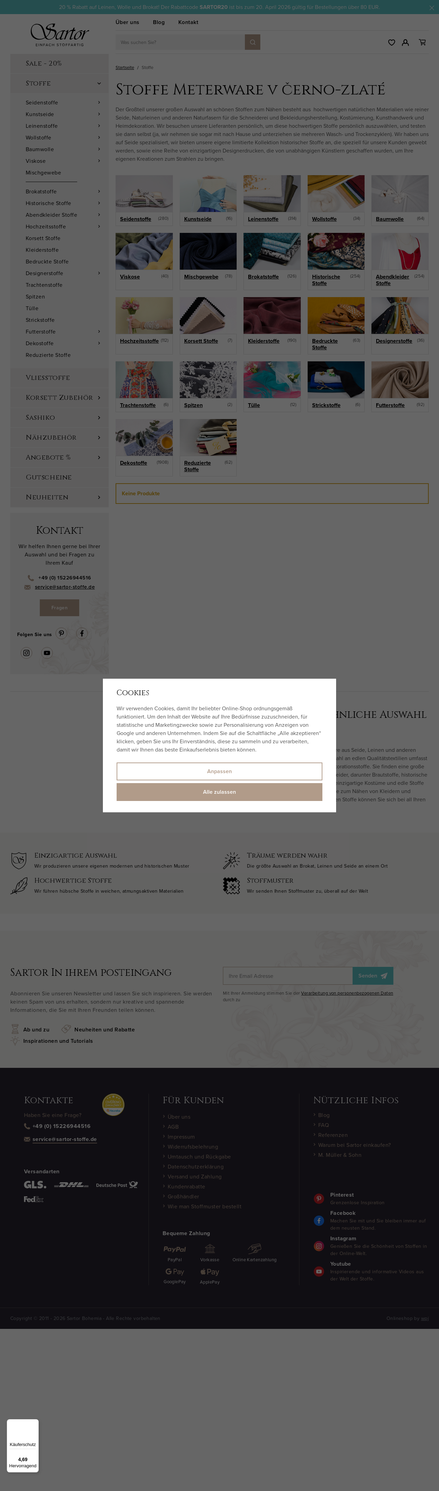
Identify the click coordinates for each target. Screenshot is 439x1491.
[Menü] (35, 1423)
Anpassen (219, 771)
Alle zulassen (219, 792)
